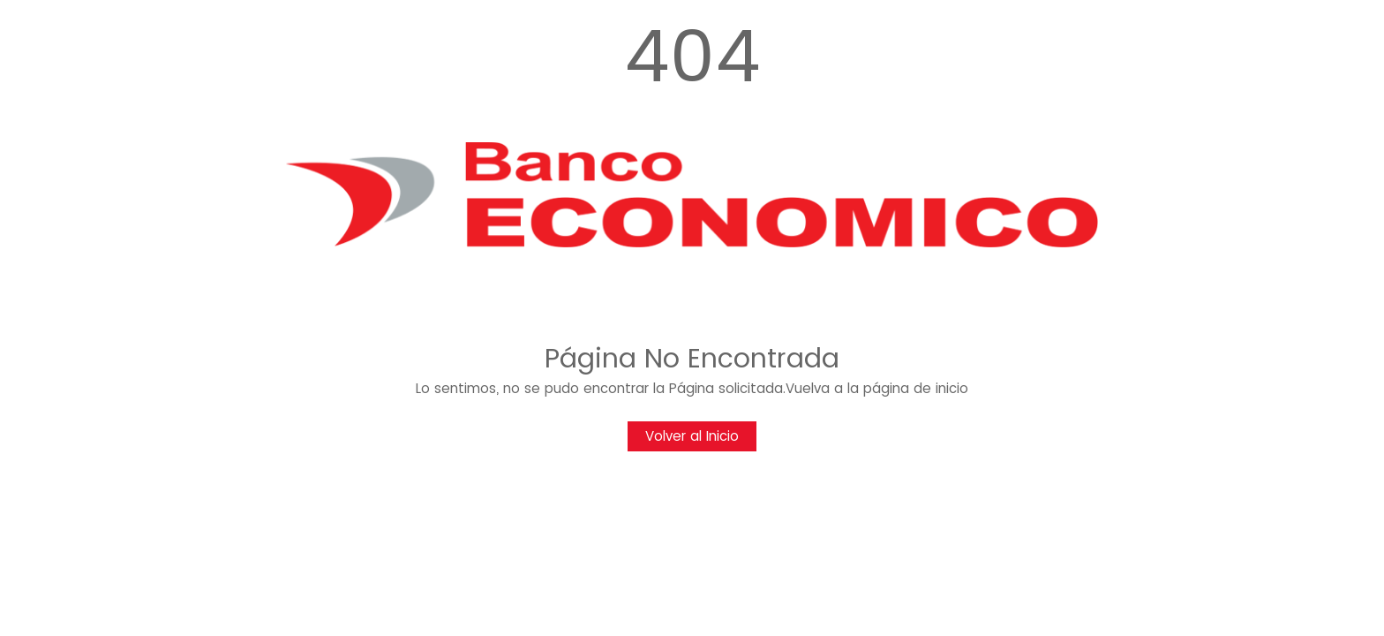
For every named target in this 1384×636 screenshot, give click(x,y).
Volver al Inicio (692, 436)
